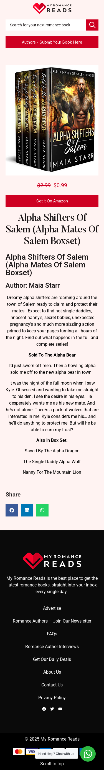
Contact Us (52, 685)
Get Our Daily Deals (52, 659)
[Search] (92, 25)
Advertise (52, 608)
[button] (12, 510)
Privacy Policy (52, 697)
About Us (52, 672)
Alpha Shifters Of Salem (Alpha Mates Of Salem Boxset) (52, 230)
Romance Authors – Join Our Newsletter (52, 621)
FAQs (52, 633)
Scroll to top (52, 763)
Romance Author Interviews (52, 646)
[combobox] (46, 25)
